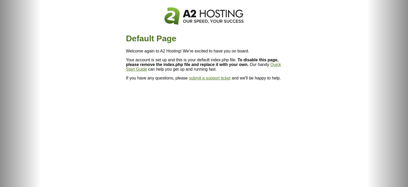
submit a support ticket (210, 78)
